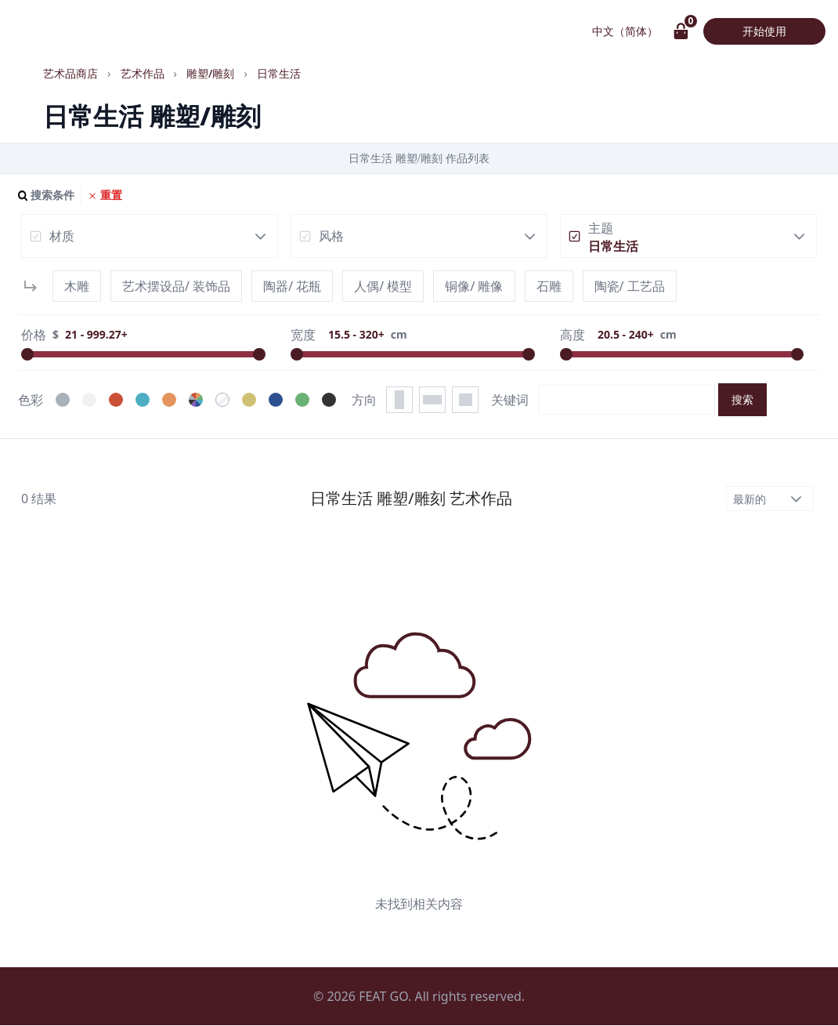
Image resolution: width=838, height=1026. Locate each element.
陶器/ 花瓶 (292, 286)
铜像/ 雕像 (474, 286)
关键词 (510, 399)
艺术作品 (131, 31)
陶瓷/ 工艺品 (629, 286)
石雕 (549, 286)
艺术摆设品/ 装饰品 (176, 286)
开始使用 (764, 31)
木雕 (76, 286)
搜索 (742, 399)
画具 (39, 31)
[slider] (27, 354)
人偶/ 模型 (383, 286)
